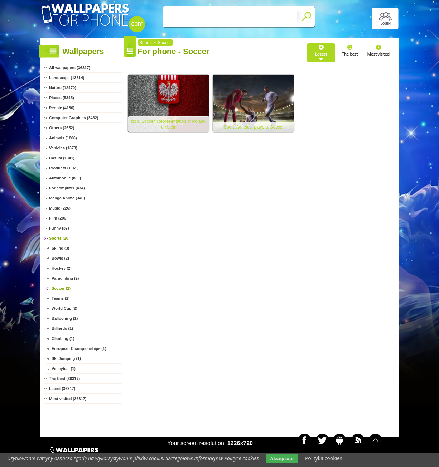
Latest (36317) (62, 388)
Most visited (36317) (68, 398)
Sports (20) (59, 238)
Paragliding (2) (65, 278)
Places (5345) (61, 98)
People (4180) (61, 108)
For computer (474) (67, 188)
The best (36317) (64, 378)
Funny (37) (59, 228)
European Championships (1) (79, 348)
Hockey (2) (62, 268)
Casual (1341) (61, 158)
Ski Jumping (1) (66, 358)
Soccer (164, 42)
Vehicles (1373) (63, 148)
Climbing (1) (63, 338)
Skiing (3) (60, 248)
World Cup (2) (64, 308)
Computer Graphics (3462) (73, 118)
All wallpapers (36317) (69, 68)
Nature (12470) (62, 88)
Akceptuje (281, 458)
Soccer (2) (61, 288)
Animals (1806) (63, 138)
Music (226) (60, 208)
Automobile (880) (65, 178)
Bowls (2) (60, 258)
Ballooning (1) (65, 318)
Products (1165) (64, 168)
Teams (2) (61, 298)
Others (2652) (61, 128)
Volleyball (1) (64, 368)
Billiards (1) (62, 328)
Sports (145, 42)
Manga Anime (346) (67, 198)
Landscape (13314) (66, 78)
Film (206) (58, 218)
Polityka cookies (323, 458)
